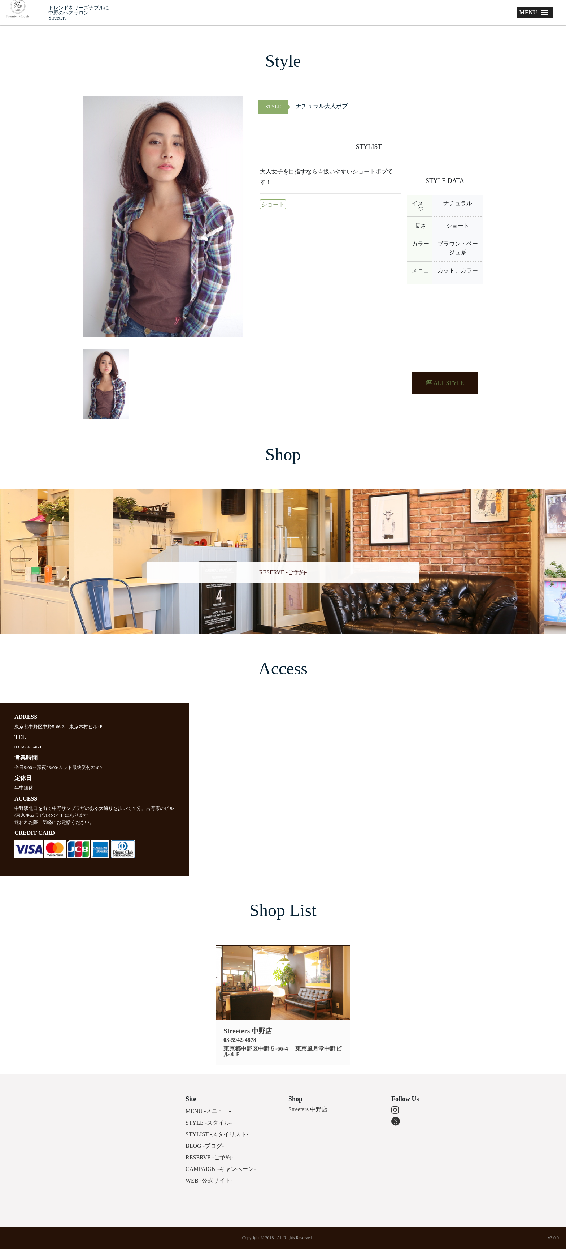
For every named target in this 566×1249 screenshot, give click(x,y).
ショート (272, 204)
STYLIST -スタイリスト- (217, 1134)
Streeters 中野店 (307, 1109)
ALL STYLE (445, 383)
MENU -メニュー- (208, 1111)
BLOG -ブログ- (205, 1146)
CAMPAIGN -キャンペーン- (221, 1169)
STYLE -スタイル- (209, 1123)
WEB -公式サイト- (209, 1180)
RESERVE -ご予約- (283, 572)
